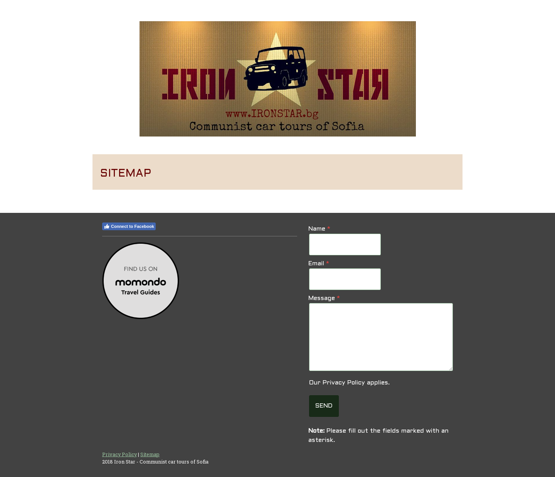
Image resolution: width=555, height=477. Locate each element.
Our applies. (349, 383)
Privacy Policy (344, 383)
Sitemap (150, 454)
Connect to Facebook (129, 226)
